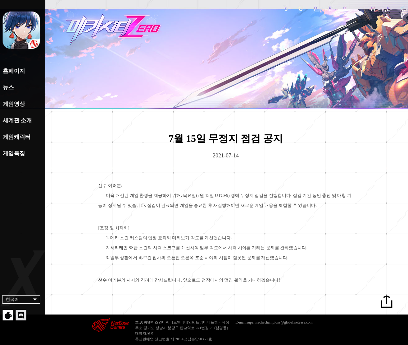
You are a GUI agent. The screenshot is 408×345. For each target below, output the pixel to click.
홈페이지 (13, 71)
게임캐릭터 (16, 137)
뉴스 (7, 87)
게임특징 (13, 153)
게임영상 (13, 104)
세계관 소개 (16, 120)
